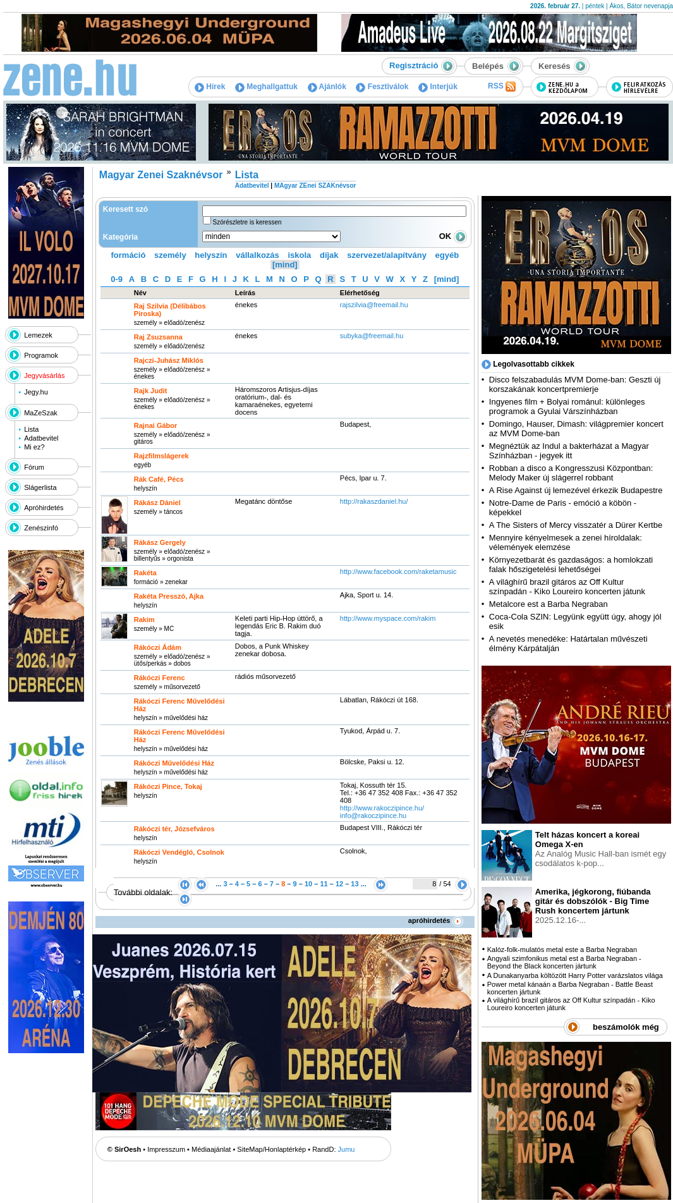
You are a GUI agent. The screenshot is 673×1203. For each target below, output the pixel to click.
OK (453, 236)
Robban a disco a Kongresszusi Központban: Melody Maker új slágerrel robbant (571, 472)
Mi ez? (34, 447)
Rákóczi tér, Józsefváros (174, 829)
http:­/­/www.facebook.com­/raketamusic (398, 571)
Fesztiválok (382, 86)
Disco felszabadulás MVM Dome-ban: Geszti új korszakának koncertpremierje (575, 384)
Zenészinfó (41, 528)
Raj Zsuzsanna (158, 337)
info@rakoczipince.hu (373, 815)
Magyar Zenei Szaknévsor (161, 174)
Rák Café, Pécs (159, 479)
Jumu (346, 1149)
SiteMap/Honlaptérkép (271, 1149)
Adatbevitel (41, 438)
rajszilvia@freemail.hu (374, 304)
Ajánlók (327, 86)
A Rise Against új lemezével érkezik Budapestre (576, 490)
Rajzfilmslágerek (161, 456)
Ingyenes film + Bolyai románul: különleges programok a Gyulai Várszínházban (567, 406)
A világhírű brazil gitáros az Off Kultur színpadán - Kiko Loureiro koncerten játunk (567, 586)
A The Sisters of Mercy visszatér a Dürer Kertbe (575, 525)
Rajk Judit (150, 390)
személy (170, 255)
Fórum (34, 467)
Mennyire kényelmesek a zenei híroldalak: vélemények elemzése (565, 542)
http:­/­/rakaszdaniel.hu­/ (374, 501)
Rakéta (145, 573)
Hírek (210, 86)
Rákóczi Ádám (157, 647)
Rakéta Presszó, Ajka (168, 596)
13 (354, 884)
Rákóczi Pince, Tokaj (168, 786)
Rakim (144, 619)
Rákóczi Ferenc (159, 677)
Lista (31, 429)
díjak (329, 255)
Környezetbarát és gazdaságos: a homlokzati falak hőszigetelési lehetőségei (571, 564)
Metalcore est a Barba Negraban (548, 604)
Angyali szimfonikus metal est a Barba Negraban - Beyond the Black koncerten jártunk (564, 962)
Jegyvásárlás (44, 375)
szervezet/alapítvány (387, 255)
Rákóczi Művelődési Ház (174, 763)
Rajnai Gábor (155, 425)
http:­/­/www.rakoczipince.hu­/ (382, 808)
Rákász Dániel (157, 502)
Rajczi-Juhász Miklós (168, 360)
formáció (128, 255)
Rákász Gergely (160, 542)
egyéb (447, 255)
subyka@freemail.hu (371, 335)
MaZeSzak (41, 413)
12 (339, 884)
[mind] (285, 264)
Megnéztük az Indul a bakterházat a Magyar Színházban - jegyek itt (569, 450)
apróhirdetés (435, 920)
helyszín (211, 255)
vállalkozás (257, 255)
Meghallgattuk (266, 86)
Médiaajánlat (211, 1149)
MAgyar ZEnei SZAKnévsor (315, 185)
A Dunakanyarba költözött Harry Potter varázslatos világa (575, 975)
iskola (299, 255)
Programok (41, 355)
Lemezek (38, 335)
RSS (502, 87)
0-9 (117, 279)
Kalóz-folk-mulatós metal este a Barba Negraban (562, 949)
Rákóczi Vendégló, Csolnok (179, 852)
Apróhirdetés (43, 507)
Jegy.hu (36, 392)
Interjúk (438, 86)
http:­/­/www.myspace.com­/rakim (388, 618)
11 (323, 884)
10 (308, 884)
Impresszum (166, 1149)
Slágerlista (40, 487)
